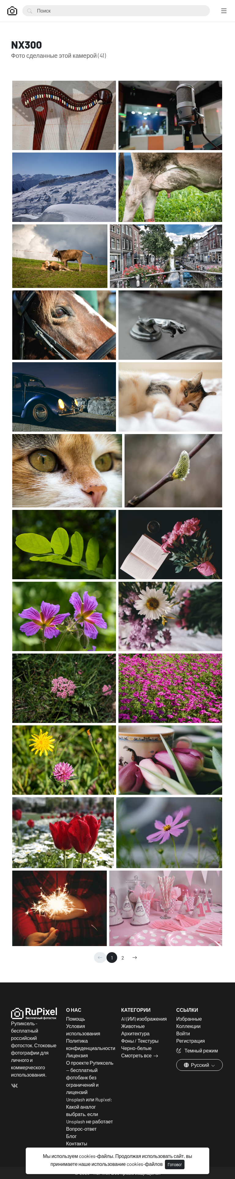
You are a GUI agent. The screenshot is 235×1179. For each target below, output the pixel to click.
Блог (71, 1136)
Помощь (75, 1019)
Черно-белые (136, 1048)
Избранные (189, 1019)
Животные (133, 1026)
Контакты (76, 1143)
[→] (135, 957)
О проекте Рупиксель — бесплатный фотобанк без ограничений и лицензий (90, 1077)
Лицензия (77, 1055)
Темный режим (197, 1050)
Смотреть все (136, 1055)
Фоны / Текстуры (140, 1041)
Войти (183, 1033)
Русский (197, 1065)
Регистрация (190, 1041)
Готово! (175, 1164)
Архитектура (135, 1033)
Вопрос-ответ (81, 1129)
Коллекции (188, 1026)
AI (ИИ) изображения (144, 1019)
